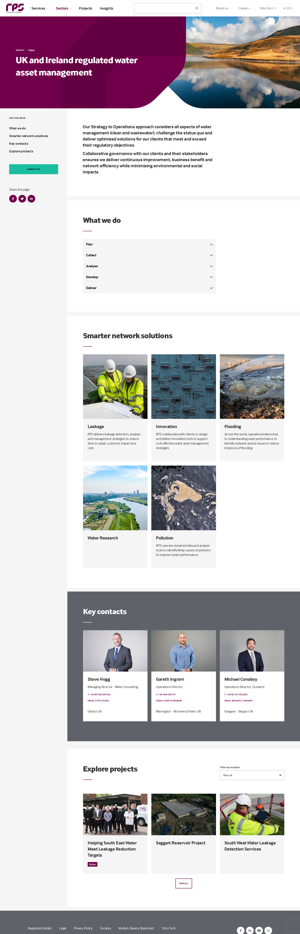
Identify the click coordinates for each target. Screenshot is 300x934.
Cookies (105, 928)
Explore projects (21, 151)
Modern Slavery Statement (136, 928)
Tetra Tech (267, 8)
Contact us (33, 169)
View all (184, 883)
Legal (62, 928)
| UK (99, 711)
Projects (85, 8)
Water (31, 50)
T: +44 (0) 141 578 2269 (235, 694)
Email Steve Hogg (98, 700)
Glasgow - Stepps (235, 711)
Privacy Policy (83, 928)
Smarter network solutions (28, 136)
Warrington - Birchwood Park (175, 711)
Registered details (39, 928)
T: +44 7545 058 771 (166, 694)
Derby (91, 711)
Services (39, 8)
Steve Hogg (99, 679)
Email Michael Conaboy (238, 700)
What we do (17, 128)
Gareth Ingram (170, 679)
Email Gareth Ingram (169, 700)
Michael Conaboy (240, 679)
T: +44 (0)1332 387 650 (99, 694)
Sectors (63, 8)
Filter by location (230, 767)
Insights (106, 8)
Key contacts (18, 143)
